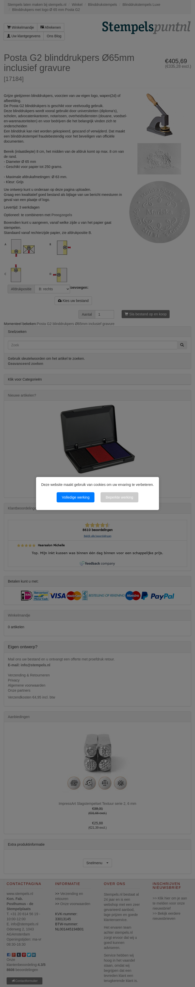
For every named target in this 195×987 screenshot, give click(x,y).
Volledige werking (75, 497)
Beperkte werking (119, 497)
